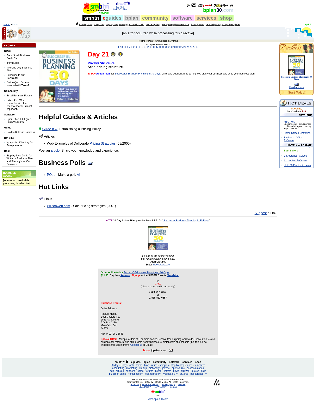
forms (194, 24)
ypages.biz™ (170, 373)
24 (178, 47)
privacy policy (168, 384)
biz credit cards (117, 373)
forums (149, 371)
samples (164, 365)
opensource (178, 368)
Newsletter (173, 275)
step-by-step (177, 365)
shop (226, 18)
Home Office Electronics (297, 133)
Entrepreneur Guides (295, 155)
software (182, 18)
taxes (189, 365)
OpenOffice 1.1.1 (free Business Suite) (18, 121)
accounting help (136, 24)
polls (203, 371)
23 (175, 47)
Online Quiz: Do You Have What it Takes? (17, 84)
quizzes (185, 371)
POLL (51, 174)
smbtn (91, 18)
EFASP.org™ (145, 387)
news (176, 371)
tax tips (225, 24)
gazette (166, 368)
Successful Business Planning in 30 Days (137, 73)
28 (191, 47)
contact (173, 387)
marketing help (153, 24)
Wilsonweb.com (58, 206)
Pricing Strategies (103, 143)
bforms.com (12, 62)
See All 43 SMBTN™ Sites (120, 7)
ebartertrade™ (153, 373)
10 (135, 47)
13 (145, 47)
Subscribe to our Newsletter (15, 76)
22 (172, 47)
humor (158, 371)
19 (163, 47)
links (146, 365)
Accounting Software (295, 160)
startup (143, 368)
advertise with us (150, 384)
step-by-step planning (116, 24)
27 (187, 47)
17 (157, 47)
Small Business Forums (19, 95)
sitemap (181, 384)
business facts (182, 24)
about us (135, 384)
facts (131, 365)
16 (154, 47)
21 (169, 47)
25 (181, 47)
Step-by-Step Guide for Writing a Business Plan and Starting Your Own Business (19, 160)
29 (194, 47)
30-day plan (86, 24)
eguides (136, 362)
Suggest (261, 213)
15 (151, 47)
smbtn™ (120, 362)
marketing (131, 368)
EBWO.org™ (161, 387)
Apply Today (289, 122)
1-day (123, 365)
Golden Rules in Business (20, 132)
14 (148, 47)
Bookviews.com (161, 264)
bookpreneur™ (198, 373)
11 (138, 47)
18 (160, 47)
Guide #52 (49, 129)
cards (140, 371)
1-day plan (99, 24)
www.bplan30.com (158, 399)
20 (166, 47)
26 (185, 47)
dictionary (154, 368)
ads (112, 371)
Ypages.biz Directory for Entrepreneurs (19, 144)
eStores (184, 373)
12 (142, 47)
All (78, 174)
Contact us (136, 344)
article (55, 150)
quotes (195, 371)
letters (167, 371)
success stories (195, 368)
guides (112, 18)
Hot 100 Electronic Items (297, 165)
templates (235, 24)
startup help (168, 24)
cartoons (130, 371)
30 (218, 10)
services (206, 18)
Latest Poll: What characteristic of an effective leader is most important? (19, 104)
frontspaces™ (135, 373)
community (155, 18)
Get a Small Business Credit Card (18, 57)
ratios (201, 24)
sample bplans (213, 24)
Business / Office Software (293, 139)
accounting (118, 368)
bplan (131, 18)
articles (120, 371)
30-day (114, 365)
